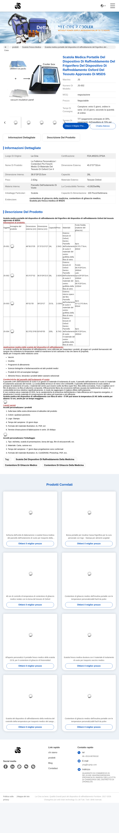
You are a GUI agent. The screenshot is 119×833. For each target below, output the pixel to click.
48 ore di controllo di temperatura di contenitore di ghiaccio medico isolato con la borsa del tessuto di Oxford (30, 597)
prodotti (15, 47)
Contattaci (53, 768)
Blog (50, 763)
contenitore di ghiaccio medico (21, 465)
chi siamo (52, 752)
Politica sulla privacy (8, 798)
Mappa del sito (23, 796)
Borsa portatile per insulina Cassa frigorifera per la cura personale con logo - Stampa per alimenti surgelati (89, 536)
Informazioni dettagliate (21, 137)
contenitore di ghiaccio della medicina (64, 465)
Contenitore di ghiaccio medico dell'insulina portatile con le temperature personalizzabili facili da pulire (89, 597)
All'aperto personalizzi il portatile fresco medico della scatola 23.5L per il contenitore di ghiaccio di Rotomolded (30, 658)
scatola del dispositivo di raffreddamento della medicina (45, 459)
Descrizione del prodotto (61, 137)
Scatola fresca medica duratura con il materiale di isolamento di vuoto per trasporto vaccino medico (89, 658)
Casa (6, 47)
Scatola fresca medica (31, 47)
